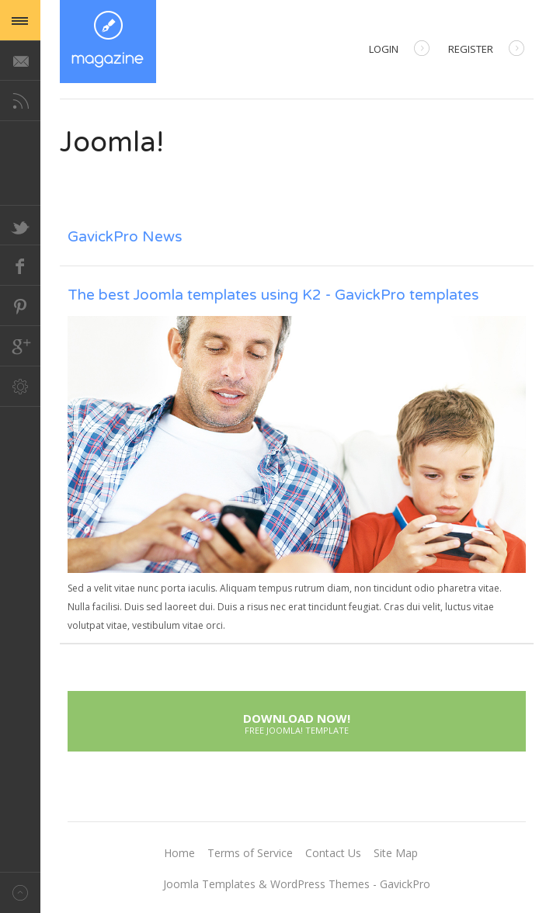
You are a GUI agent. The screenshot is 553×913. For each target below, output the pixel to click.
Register (486, 50)
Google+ (20, 346)
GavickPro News (125, 236)
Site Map (396, 852)
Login (399, 50)
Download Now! (296, 722)
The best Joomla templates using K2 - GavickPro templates (273, 295)
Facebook (20, 265)
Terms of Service (250, 852)
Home (179, 852)
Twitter (20, 225)
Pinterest (20, 306)
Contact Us (333, 852)
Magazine (108, 41)
